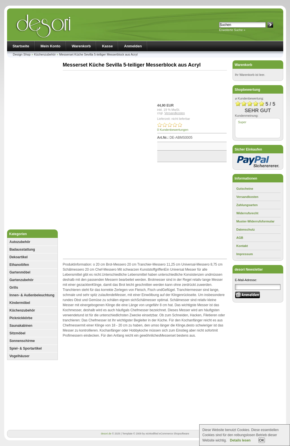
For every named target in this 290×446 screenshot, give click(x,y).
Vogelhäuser (20, 356)
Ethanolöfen (19, 265)
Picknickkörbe (21, 318)
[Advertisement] (32, 144)
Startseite (21, 46)
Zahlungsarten (247, 205)
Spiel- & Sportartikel (26, 348)
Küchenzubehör (45, 54)
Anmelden (133, 46)
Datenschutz (245, 229)
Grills (14, 288)
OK (261, 440)
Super (242, 122)
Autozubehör (20, 242)
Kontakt (242, 246)
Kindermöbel (20, 303)
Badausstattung (22, 249)
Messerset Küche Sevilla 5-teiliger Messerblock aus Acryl (98, 54)
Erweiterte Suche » (232, 30)
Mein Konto (51, 46)
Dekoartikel (19, 257)
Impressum (244, 254)
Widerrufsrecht (247, 213)
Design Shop (22, 54)
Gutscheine (244, 188)
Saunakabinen (21, 326)
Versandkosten (174, 113)
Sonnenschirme (22, 341)
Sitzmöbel (18, 333)
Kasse (107, 46)
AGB (239, 237)
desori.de (106, 433)
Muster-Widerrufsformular (255, 221)
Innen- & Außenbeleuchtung (32, 295)
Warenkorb (81, 46)
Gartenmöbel (20, 272)
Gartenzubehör (22, 280)
